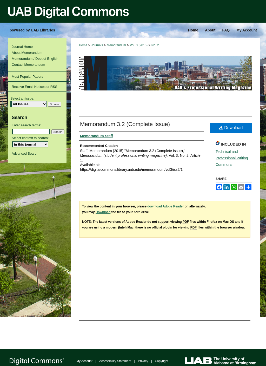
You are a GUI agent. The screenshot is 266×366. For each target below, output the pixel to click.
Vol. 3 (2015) (139, 45)
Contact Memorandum (28, 65)
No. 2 (155, 45)
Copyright (161, 361)
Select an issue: (22, 98)
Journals (97, 45)
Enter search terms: (26, 125)
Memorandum (116, 45)
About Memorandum (27, 53)
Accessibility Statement (115, 361)
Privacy (143, 361)
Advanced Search (25, 153)
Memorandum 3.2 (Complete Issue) (125, 124)
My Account (84, 361)
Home (83, 45)
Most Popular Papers (27, 77)
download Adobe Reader (165, 206)
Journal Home (22, 47)
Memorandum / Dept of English (35, 59)
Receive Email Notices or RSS (34, 87)
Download (231, 128)
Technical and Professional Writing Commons (232, 158)
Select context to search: (30, 138)
